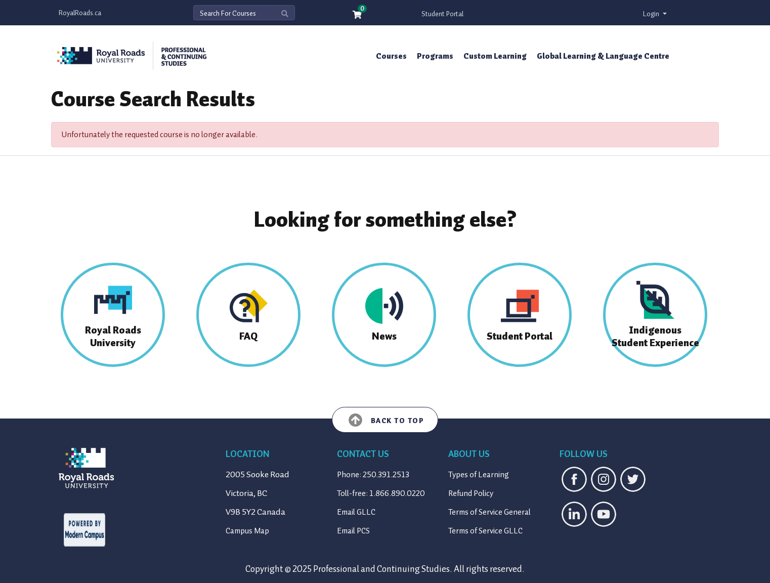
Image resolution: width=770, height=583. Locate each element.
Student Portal (442, 14)
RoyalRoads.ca (80, 13)
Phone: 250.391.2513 (373, 475)
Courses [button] (391, 56)
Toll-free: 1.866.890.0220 (381, 493)
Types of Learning (478, 475)
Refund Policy (470, 493)
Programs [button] (435, 56)
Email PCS (353, 531)
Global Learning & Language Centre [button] (603, 56)
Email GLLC (356, 512)
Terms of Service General (489, 512)
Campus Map (247, 531)
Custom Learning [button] (495, 56)
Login (652, 14)
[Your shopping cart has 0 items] (358, 15)
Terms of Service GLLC (485, 531)
